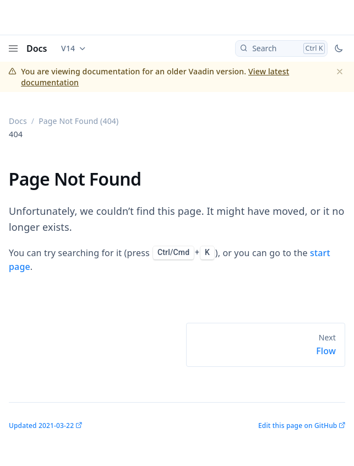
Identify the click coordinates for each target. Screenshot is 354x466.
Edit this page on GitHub (297, 425)
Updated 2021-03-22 (41, 425)
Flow (326, 351)
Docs (36, 48)
